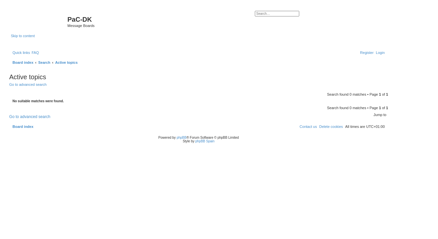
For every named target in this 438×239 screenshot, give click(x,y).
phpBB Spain (204, 141)
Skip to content (23, 36)
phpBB (181, 137)
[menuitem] (35, 53)
